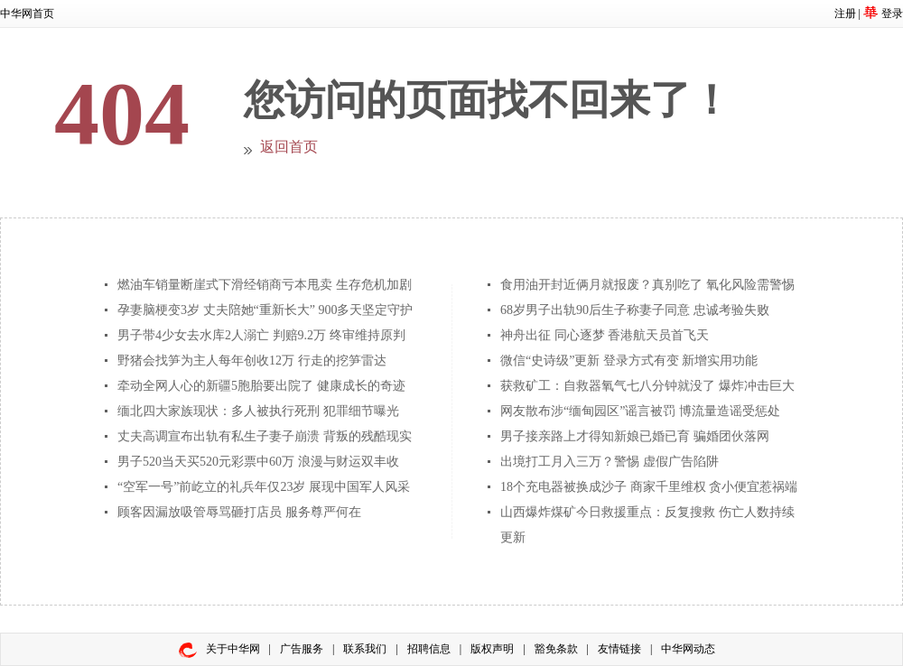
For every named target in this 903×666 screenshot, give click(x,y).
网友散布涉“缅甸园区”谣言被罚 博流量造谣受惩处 (640, 411)
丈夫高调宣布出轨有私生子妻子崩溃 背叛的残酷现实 (264, 436)
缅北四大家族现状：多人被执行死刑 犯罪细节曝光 (258, 411)
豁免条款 (556, 649)
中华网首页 (27, 13)
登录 (892, 13)
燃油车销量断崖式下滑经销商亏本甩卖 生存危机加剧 (264, 284)
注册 (845, 13)
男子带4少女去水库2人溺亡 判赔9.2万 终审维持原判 (261, 335)
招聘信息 (429, 649)
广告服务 (301, 649)
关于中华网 (233, 649)
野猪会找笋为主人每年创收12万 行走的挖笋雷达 (251, 360)
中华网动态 (688, 649)
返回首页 (289, 146)
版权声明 (492, 649)
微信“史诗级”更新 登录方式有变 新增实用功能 (629, 360)
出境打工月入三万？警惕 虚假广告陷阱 (609, 461)
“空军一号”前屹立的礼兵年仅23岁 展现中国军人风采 (263, 487)
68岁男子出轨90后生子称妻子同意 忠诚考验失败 (634, 310)
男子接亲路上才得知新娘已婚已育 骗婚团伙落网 (634, 436)
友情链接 (619, 649)
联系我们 (364, 649)
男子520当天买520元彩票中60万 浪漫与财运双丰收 (258, 461)
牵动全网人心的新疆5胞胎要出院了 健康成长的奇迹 (261, 386)
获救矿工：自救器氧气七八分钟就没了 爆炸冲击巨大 (647, 386)
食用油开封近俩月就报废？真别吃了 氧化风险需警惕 (647, 284)
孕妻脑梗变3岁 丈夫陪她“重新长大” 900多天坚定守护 (265, 310)
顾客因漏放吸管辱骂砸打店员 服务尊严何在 (239, 512)
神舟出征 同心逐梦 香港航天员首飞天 (604, 335)
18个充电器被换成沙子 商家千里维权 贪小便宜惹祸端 (648, 487)
